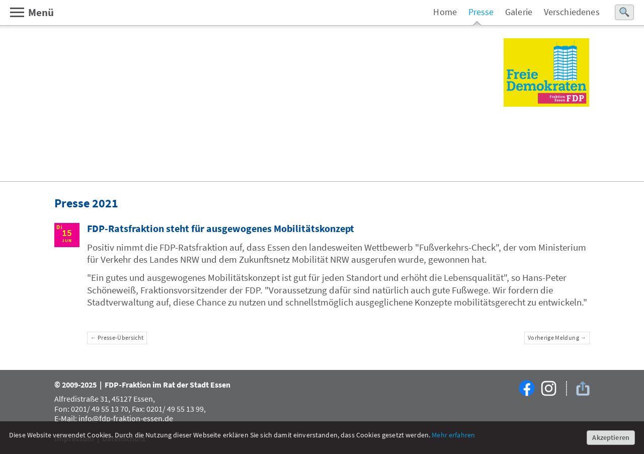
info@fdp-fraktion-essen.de (125, 418)
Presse (481, 12)
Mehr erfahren (453, 434)
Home (445, 12)
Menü (31, 12)
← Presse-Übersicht (117, 337)
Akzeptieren (610, 437)
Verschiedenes (572, 12)
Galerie (518, 12)
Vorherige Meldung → (557, 337)
